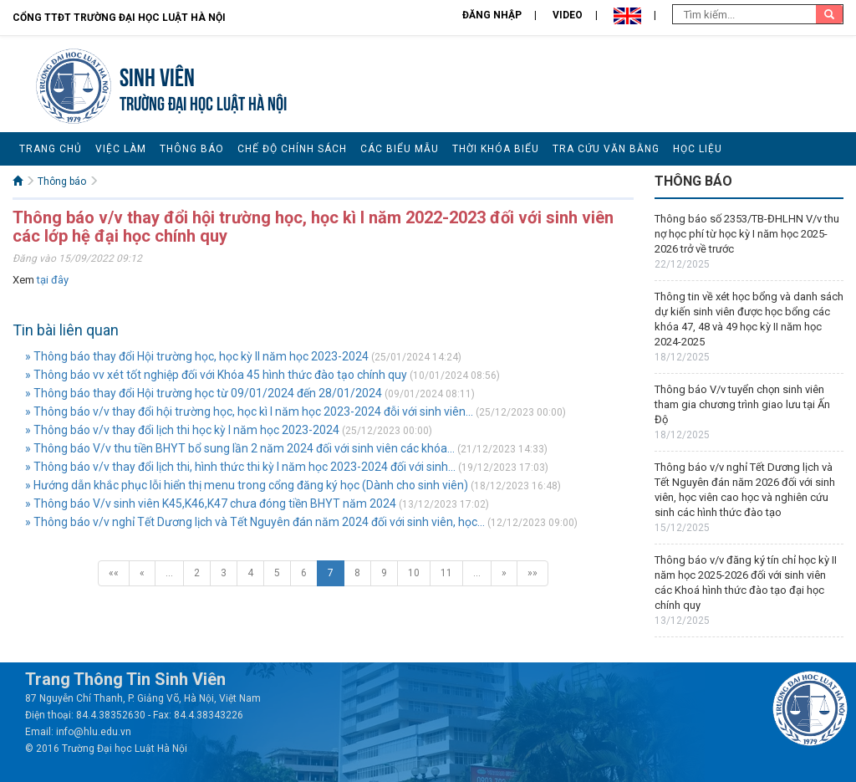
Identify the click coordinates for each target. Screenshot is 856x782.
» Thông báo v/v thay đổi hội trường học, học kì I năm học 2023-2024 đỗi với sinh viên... (249, 411)
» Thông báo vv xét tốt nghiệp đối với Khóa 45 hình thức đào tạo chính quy (216, 374)
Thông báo (192, 149)
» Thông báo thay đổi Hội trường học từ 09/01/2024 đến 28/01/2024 (203, 393)
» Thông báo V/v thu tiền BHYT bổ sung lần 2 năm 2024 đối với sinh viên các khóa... (240, 448)
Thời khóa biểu (495, 149)
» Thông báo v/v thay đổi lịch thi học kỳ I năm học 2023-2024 (182, 430)
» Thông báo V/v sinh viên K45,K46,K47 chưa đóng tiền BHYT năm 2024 (210, 503)
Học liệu (697, 149)
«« (114, 573)
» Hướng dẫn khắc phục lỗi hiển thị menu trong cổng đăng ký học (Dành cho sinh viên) (246, 485)
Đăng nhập (492, 15)
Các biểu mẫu (399, 149)
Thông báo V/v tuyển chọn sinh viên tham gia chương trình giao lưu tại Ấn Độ (742, 404)
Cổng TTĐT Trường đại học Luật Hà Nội (119, 17)
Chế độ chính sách (292, 149)
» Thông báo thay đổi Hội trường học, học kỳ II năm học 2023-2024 (197, 356)
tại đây (53, 279)
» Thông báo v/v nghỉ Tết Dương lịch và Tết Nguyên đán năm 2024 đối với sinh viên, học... (255, 522)
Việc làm (120, 149)
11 (446, 573)
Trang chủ (50, 149)
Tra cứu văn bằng (606, 149)
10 (414, 573)
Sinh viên (157, 74)
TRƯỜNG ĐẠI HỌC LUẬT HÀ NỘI (203, 101)
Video (568, 15)
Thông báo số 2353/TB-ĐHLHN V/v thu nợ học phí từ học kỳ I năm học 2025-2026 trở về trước (747, 233)
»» (532, 573)
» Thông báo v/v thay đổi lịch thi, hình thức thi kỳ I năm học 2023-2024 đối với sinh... (240, 466)
